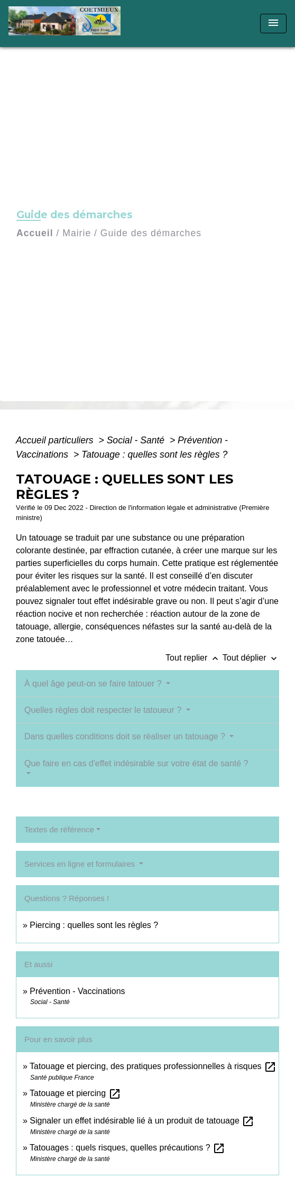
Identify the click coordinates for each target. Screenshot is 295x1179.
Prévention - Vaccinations (77, 991)
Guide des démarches (150, 233)
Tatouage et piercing (75, 1093)
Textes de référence (59, 829)
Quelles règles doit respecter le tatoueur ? (104, 709)
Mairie (76, 233)
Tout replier (194, 657)
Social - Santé (137, 440)
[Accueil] (67, 23)
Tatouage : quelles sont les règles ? (154, 454)
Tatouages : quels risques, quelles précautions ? (127, 1147)
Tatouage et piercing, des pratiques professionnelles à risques (153, 1066)
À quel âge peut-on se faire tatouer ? (94, 683)
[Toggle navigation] (273, 23)
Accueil (34, 233)
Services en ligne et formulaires (80, 863)
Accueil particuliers (56, 440)
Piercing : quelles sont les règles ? (94, 925)
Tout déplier (251, 657)
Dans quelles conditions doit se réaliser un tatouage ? (125, 736)
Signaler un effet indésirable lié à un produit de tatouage (142, 1120)
